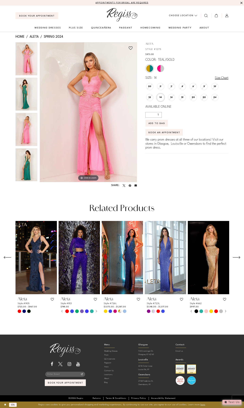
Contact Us (109, 371)
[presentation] (36, 257)
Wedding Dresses (111, 351)
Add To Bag (156, 123)
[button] (216, 15)
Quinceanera (109, 359)
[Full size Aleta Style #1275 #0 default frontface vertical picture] (88, 112)
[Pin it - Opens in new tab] (130, 185)
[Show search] (206, 15)
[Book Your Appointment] (36, 15)
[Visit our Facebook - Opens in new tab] (52, 364)
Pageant (107, 363)
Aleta (34, 36)
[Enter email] (65, 374)
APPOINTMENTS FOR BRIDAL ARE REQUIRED (122, 3)
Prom (106, 355)
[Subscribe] (81, 374)
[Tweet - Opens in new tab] (124, 185)
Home (20, 36)
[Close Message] (241, 3)
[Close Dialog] (5, 405)
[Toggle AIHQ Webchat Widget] (231, 402)
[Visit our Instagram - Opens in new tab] (69, 364)
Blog (106, 382)
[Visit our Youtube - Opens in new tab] (78, 364)
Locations (108, 375)
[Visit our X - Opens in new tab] (60, 364)
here (202, 404)
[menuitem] (36, 15)
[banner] (122, 14)
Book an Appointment (164, 133)
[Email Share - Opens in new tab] (136, 185)
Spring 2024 (53, 36)
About (106, 379)
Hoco (106, 367)
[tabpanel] (26, 60)
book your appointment (65, 383)
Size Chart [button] (221, 78)
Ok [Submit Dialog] (13, 405)
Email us (179, 351)
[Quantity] (153, 115)
